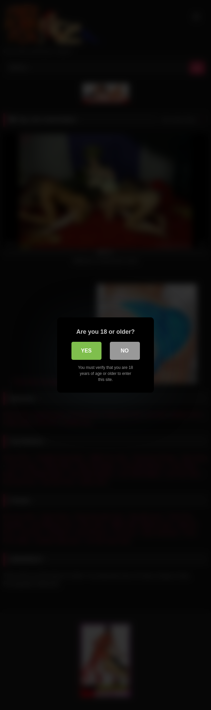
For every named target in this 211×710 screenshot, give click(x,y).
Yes (86, 350)
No (125, 350)
